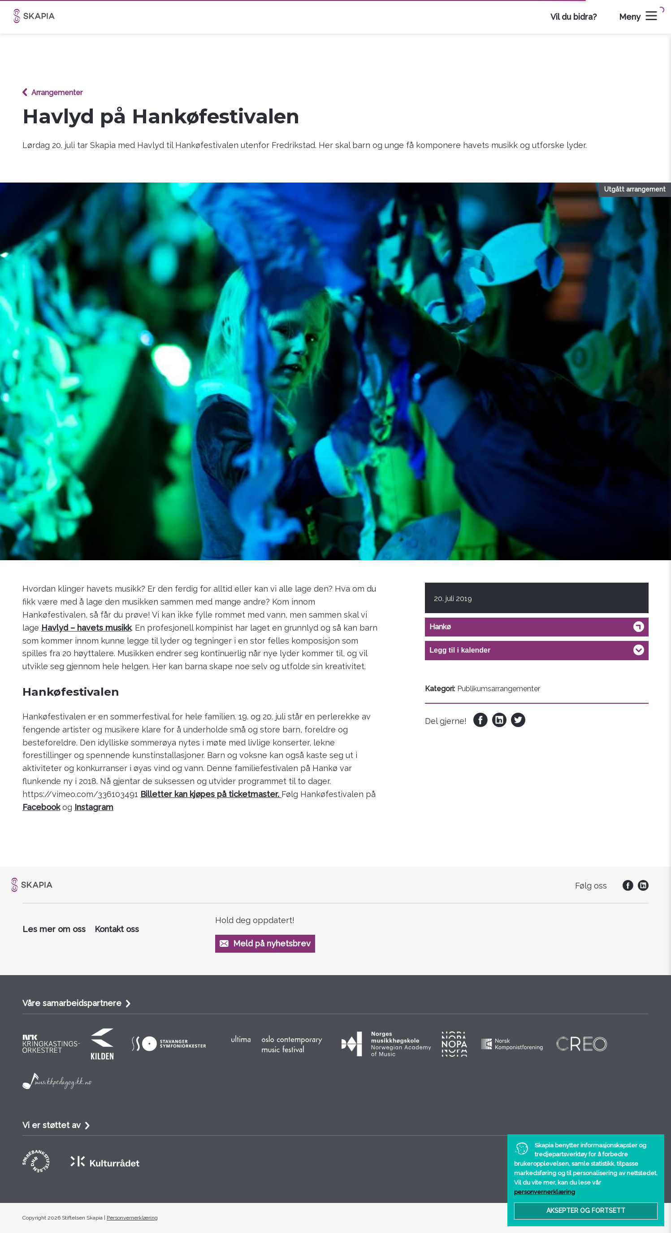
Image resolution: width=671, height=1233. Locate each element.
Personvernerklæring (132, 1218)
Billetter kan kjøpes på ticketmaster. (210, 794)
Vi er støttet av (51, 1125)
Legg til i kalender (459, 650)
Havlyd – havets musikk (86, 627)
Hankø (440, 627)
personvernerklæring (544, 1192)
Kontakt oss (117, 929)
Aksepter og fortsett (585, 1210)
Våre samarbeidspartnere (71, 1003)
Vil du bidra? (573, 17)
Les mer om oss (54, 929)
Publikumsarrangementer (498, 688)
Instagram (93, 807)
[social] (625, 888)
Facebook (41, 807)
